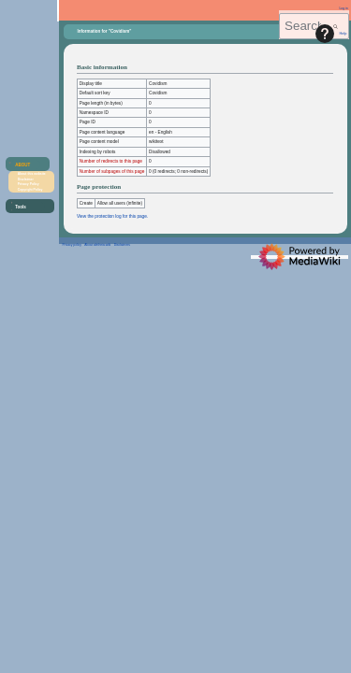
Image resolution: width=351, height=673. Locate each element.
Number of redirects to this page (111, 161)
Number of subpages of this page (112, 171)
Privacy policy (71, 245)
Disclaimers (122, 245)
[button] (25, 164)
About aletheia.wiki (97, 245)
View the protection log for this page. (112, 216)
